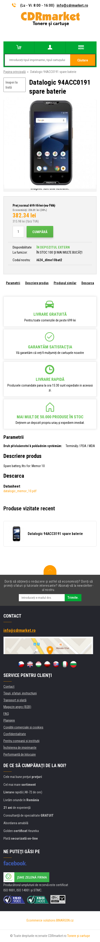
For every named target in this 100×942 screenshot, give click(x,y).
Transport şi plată (14, 700)
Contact (8, 687)
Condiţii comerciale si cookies (23, 727)
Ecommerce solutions (41, 920)
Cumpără (39, 232)
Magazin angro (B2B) (17, 707)
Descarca (87, 283)
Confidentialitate (14, 734)
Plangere (9, 720)
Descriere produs (37, 283)
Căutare (82, 60)
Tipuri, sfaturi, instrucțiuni (20, 693)
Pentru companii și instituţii (21, 741)
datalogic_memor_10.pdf (19, 491)
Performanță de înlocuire (19, 754)
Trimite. (73, 597)
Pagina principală (14, 72)
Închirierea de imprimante (19, 748)
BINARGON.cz (65, 920)
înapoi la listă (12, 85)
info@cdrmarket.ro (72, 5)
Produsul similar (65, 283)
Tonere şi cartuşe (78, 936)
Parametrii (13, 283)
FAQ (6, 714)
